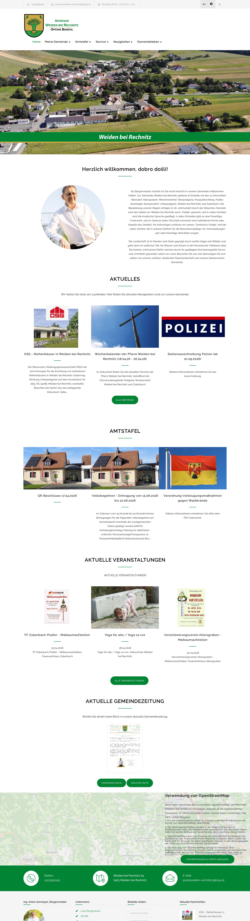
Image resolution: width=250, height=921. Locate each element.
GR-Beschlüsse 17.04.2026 (57, 488)
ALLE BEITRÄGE (125, 392)
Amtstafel (139, 25)
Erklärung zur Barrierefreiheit (97, 919)
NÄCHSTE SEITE (140, 776)
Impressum (87, 914)
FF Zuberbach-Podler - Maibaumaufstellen (57, 628)
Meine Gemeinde (113, 25)
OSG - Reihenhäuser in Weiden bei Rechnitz (57, 346)
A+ (204, 4)
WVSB (84, 908)
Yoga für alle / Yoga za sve (125, 628)
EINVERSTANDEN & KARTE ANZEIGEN (207, 852)
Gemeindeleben (205, 25)
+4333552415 (37, 4)
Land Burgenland (90, 903)
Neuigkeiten (179, 25)
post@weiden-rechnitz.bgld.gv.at (73, 4)
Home (92, 25)
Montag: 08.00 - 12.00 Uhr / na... (119, 4)
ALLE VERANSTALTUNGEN (129, 673)
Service (158, 25)
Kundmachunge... (140, 906)
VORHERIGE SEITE (111, 776)
